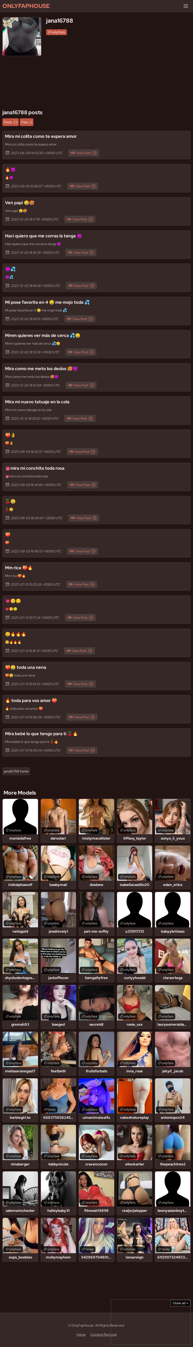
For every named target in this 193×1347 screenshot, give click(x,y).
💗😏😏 (13, 601)
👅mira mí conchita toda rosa (34, 468)
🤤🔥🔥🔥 (15, 634)
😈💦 (10, 269)
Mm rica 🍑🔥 (19, 567)
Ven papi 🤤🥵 (19, 202)
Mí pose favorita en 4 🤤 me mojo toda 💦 (47, 302)
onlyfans (58, 32)
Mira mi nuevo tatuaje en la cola (37, 402)
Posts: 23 (10, 122)
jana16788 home (16, 771)
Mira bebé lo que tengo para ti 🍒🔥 (41, 733)
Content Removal (103, 1334)
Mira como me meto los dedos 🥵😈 (41, 368)
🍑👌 (10, 435)
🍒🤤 (10, 501)
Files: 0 (26, 122)
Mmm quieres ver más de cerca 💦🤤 (42, 335)
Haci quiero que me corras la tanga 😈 (43, 236)
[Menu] (186, 6)
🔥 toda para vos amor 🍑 (31, 700)
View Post (83, 153)
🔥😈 (10, 169)
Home (81, 1334)
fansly (51, 1109)
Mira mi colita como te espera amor (41, 136)
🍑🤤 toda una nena (25, 667)
